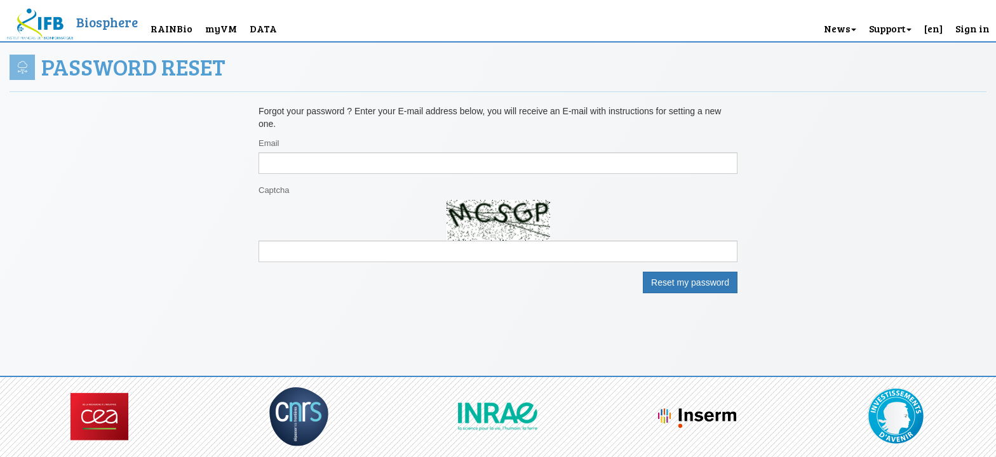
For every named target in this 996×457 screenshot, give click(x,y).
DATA (263, 28)
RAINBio (171, 28)
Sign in (972, 28)
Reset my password (690, 282)
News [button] (840, 28)
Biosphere (107, 22)
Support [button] (890, 28)
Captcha (274, 190)
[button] (933, 20)
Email (269, 143)
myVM (221, 28)
